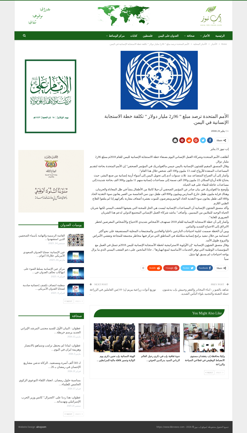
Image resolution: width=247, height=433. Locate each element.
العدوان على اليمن (168, 35)
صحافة (191, 35)
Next (209, 372)
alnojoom (41, 427)
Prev (219, 372)
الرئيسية (220, 35)
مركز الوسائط (117, 35)
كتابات (133, 35)
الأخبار (206, 35)
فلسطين (147, 35)
